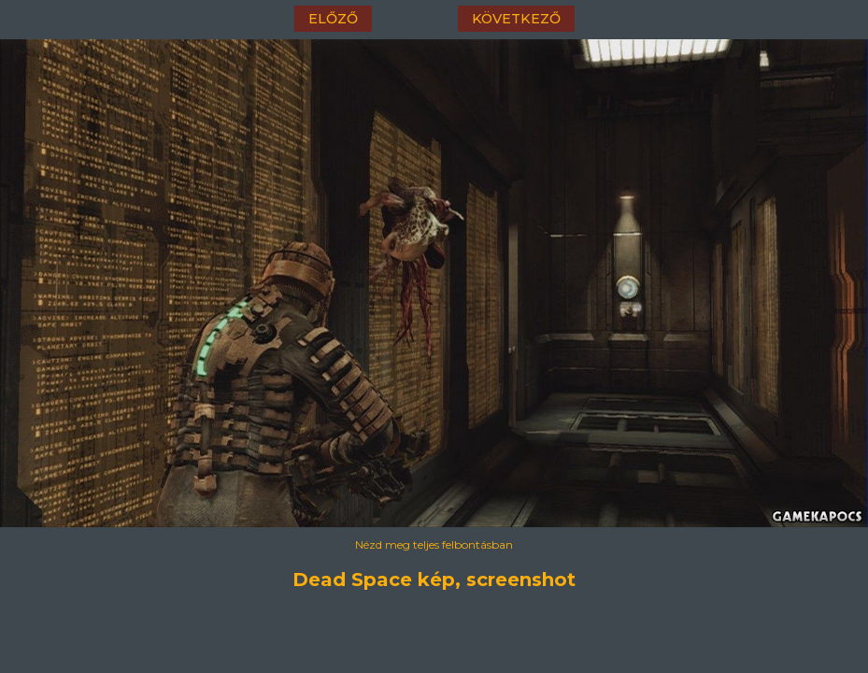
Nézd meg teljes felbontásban (434, 544)
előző (333, 18)
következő (516, 18)
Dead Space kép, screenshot (434, 579)
